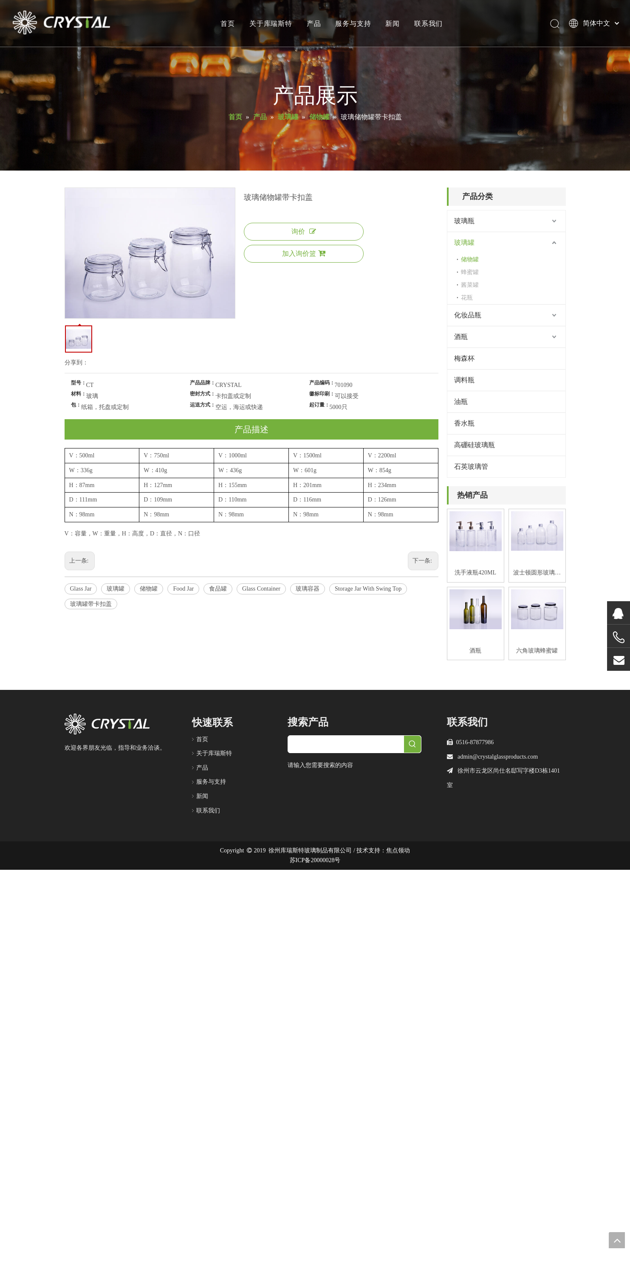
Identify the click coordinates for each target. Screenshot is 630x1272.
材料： (78, 394)
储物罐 (149, 589)
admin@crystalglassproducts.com (498, 757)
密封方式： (202, 394)
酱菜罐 (470, 285)
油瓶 (461, 401)
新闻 (392, 23)
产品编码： (322, 383)
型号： (78, 383)
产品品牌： (202, 383)
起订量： (319, 405)
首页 (227, 23)
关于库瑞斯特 (270, 23)
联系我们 (428, 23)
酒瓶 (461, 336)
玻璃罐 (115, 589)
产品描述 (251, 429)
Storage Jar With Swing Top (368, 589)
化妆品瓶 (467, 315)
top (617, 1240)
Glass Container (261, 589)
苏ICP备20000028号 (315, 860)
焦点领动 (398, 850)
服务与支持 (353, 23)
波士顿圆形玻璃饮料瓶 (537, 573)
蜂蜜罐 (470, 272)
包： (76, 405)
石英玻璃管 (471, 466)
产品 (314, 23)
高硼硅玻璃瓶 (474, 444)
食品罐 (218, 589)
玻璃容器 (307, 589)
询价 (303, 231)
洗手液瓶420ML (475, 572)
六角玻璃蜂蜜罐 (537, 650)
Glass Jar (81, 589)
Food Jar (183, 589)
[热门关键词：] (412, 744)
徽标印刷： (322, 394)
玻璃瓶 (464, 220)
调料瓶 (464, 380)
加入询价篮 (303, 253)
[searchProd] (346, 744)
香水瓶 (464, 423)
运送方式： (202, 405)
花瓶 (467, 297)
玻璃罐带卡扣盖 (91, 604)
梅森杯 (464, 358)
